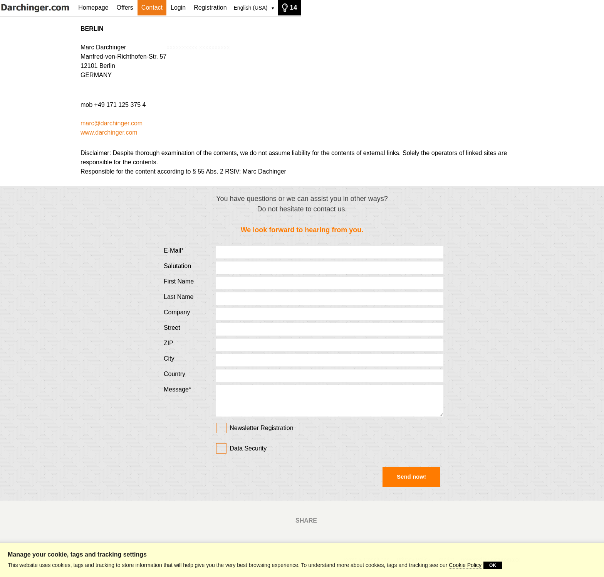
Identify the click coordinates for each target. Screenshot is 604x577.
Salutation (177, 266)
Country (174, 374)
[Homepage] (37, 7)
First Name (179, 281)
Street (172, 327)
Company (177, 312)
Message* (177, 389)
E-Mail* (174, 250)
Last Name (178, 297)
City (169, 358)
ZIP (168, 343)
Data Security (248, 448)
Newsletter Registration (255, 427)
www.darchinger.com (109, 132)
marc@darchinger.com (112, 123)
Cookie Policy (465, 565)
